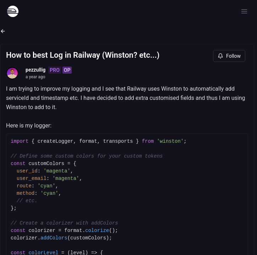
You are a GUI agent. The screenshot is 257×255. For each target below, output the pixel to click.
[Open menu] (244, 11)
